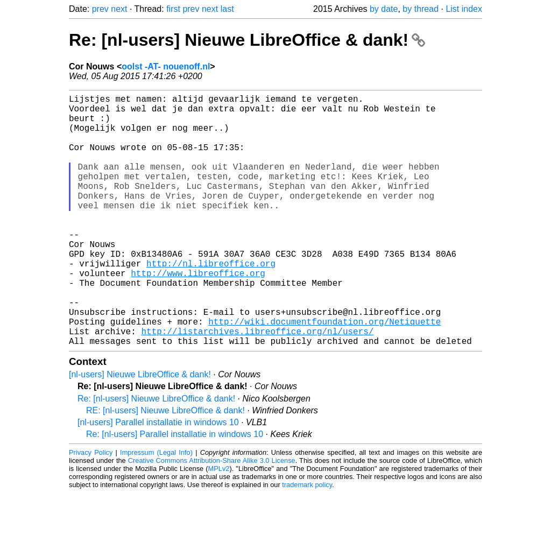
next (119, 8)
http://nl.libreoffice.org (211, 302)
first (173, 8)
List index (464, 8)
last (227, 8)
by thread (420, 8)
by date (384, 8)
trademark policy (307, 541)
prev (100, 8)
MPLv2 (219, 524)
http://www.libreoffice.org (198, 314)
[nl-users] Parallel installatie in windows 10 (158, 478)
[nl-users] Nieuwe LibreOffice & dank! (140, 430)
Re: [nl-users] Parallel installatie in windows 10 (174, 490)
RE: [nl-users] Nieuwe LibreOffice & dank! (165, 466)
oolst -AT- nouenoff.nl (166, 66)
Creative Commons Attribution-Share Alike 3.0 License (211, 516)
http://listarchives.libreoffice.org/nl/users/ (257, 385)
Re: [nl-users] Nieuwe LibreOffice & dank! (247, 40)
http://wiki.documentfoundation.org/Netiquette (324, 373)
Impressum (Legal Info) (156, 508)
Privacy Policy (90, 508)
